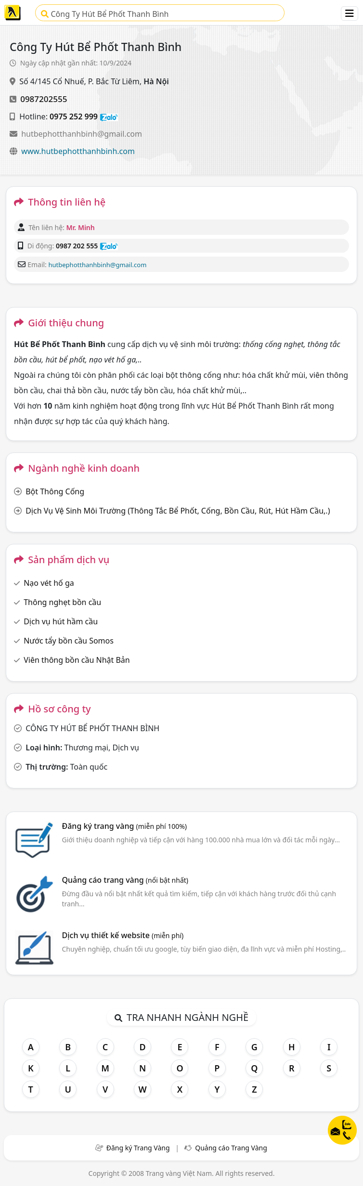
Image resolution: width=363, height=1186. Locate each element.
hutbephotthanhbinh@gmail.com (81, 134)
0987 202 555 (77, 245)
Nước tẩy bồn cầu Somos (69, 640)
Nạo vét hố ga (49, 583)
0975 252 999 (74, 116)
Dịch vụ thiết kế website (123, 935)
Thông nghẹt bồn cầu (62, 602)
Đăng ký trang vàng (124, 826)
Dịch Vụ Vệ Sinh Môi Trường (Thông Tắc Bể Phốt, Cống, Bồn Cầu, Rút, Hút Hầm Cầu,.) (178, 510)
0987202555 (43, 98)
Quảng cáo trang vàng (125, 880)
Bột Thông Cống (55, 491)
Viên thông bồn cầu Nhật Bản (77, 660)
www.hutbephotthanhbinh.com (78, 151)
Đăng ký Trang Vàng (138, 1147)
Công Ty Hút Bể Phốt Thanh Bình (105, 14)
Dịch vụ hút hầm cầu (61, 621)
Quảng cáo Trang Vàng (231, 1147)
